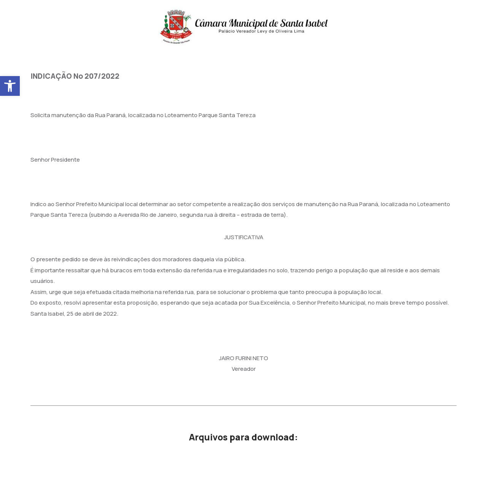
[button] (10, 86)
